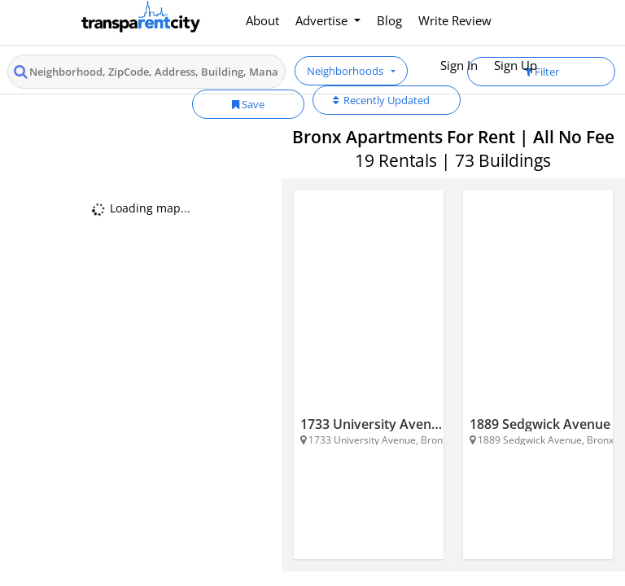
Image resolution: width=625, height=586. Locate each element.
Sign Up (515, 65)
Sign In (459, 65)
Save (248, 104)
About (262, 20)
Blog (389, 20)
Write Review (455, 20)
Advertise (323, 20)
